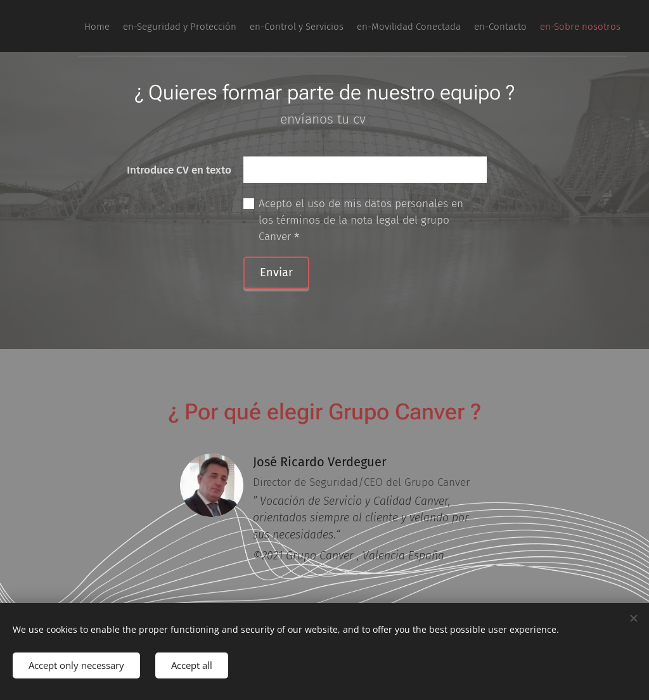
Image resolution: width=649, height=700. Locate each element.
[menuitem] (501, 26)
